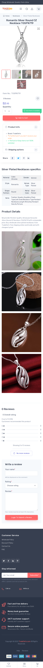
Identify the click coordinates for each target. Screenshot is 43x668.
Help (18, 651)
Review (8, 491)
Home (6, 16)
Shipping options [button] (14, 149)
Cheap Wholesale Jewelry (11, 2)
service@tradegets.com (32, 591)
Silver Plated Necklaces (31, 16)
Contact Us (6, 546)
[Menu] (21, 9)
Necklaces (16, 16)
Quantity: (7, 107)
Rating (8, 482)
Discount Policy (7, 543)
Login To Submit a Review (21, 517)
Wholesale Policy (8, 540)
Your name (10, 469)
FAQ (3, 550)
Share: (5, 158)
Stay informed (8, 569)
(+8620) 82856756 (10, 592)
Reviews (25, 651)
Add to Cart (21, 118)
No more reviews (21, 453)
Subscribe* (34, 575)
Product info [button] (12, 127)
